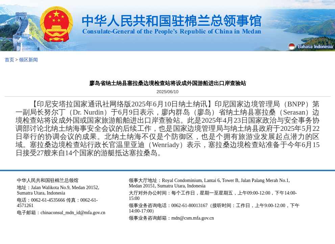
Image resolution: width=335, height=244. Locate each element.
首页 (9, 59)
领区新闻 (28, 59)
